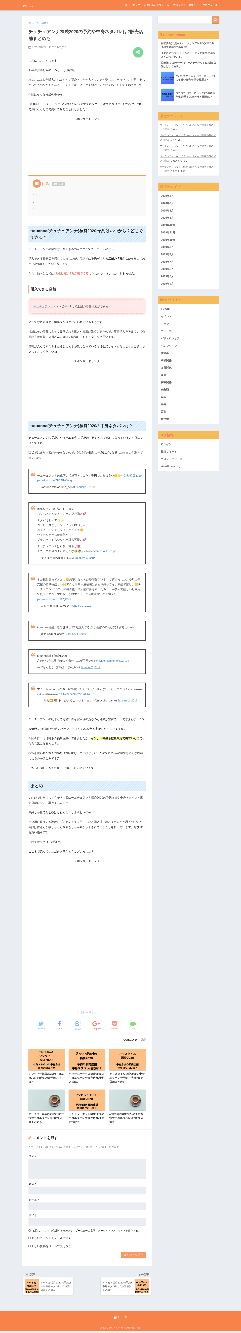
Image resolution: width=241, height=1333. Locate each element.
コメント (34, 1156)
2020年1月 (167, 218)
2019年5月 (167, 278)
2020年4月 (167, 196)
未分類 (165, 394)
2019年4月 (167, 286)
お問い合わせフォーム (156, 5)
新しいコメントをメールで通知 (51, 1238)
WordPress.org (171, 472)
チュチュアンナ (43, 306)
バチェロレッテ (171, 341)
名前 (32, 1185)
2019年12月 (168, 226)
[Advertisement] (87, 144)
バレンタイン (169, 349)
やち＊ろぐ (33, 5)
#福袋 (124, 475)
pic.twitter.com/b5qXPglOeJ (54, 599)
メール (33, 1200)
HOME (120, 1319)
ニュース (166, 334)
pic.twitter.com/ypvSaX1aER (77, 693)
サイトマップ (132, 5)
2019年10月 (168, 241)
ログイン (166, 449)
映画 (164, 379)
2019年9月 (167, 248)
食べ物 (165, 424)
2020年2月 (167, 211)
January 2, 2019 (81, 605)
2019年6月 (167, 271)
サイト (32, 1216)
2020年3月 (167, 203)
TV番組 (165, 311)
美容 (164, 409)
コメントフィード (172, 464)
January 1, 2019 (86, 487)
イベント (166, 319)
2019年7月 (167, 263)
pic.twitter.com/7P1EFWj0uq (55, 480)
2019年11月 (168, 233)
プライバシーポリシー (185, 5)
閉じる (58, 184)
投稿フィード (169, 457)
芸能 (164, 416)
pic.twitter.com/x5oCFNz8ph (100, 551)
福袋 (143, 1039)
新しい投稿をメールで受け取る (51, 1246)
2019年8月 (167, 256)
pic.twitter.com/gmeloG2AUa (112, 660)
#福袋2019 (135, 475)
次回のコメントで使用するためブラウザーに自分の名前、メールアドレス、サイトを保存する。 (87, 1231)
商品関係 (166, 364)
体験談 (165, 356)
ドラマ (165, 326)
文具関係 (166, 371)
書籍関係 (166, 386)
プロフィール (210, 5)
